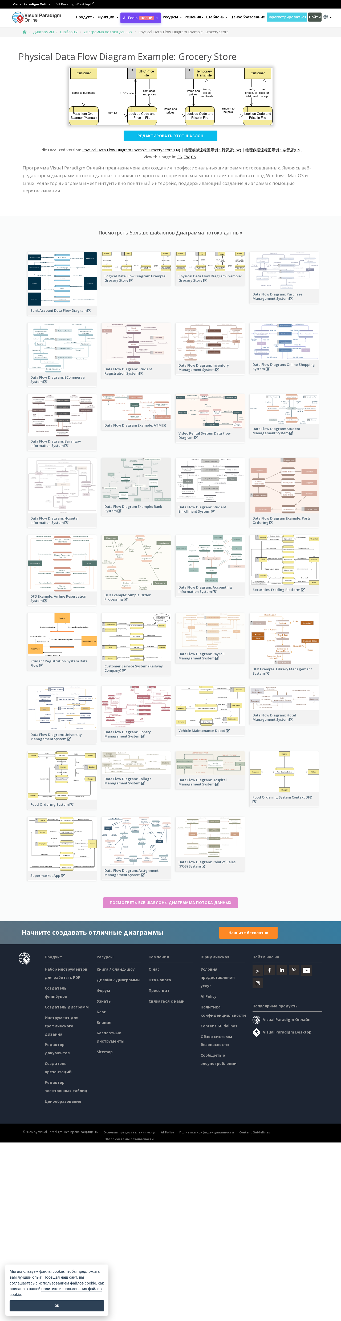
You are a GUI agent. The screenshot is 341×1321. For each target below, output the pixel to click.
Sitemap (105, 1051)
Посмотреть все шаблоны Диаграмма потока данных (171, 902)
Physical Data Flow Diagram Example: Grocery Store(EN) (131, 149)
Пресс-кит (159, 990)
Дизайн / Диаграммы (118, 979)
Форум (103, 990)
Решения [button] (194, 16)
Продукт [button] (85, 16)
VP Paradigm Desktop (75, 4)
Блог (101, 1011)
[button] (108, 17)
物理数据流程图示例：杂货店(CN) (273, 149)
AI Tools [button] (140, 17)
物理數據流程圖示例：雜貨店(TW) (212, 149)
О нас (154, 969)
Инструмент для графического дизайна (61, 1026)
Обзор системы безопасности (129, 1139)
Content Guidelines (219, 1025)
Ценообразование (247, 16)
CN (193, 156)
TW (187, 156)
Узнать (104, 1001)
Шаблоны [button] (217, 16)
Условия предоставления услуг (218, 977)
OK (57, 1306)
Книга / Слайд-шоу (116, 969)
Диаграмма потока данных (108, 31)
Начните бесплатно (248, 932)
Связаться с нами (167, 1001)
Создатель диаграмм (67, 1007)
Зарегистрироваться (286, 16)
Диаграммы (43, 31)
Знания (104, 1022)
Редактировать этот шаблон (170, 135)
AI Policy (209, 996)
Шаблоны (69, 31)
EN (179, 156)
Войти (315, 16)
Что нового (160, 979)
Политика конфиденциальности (206, 1132)
